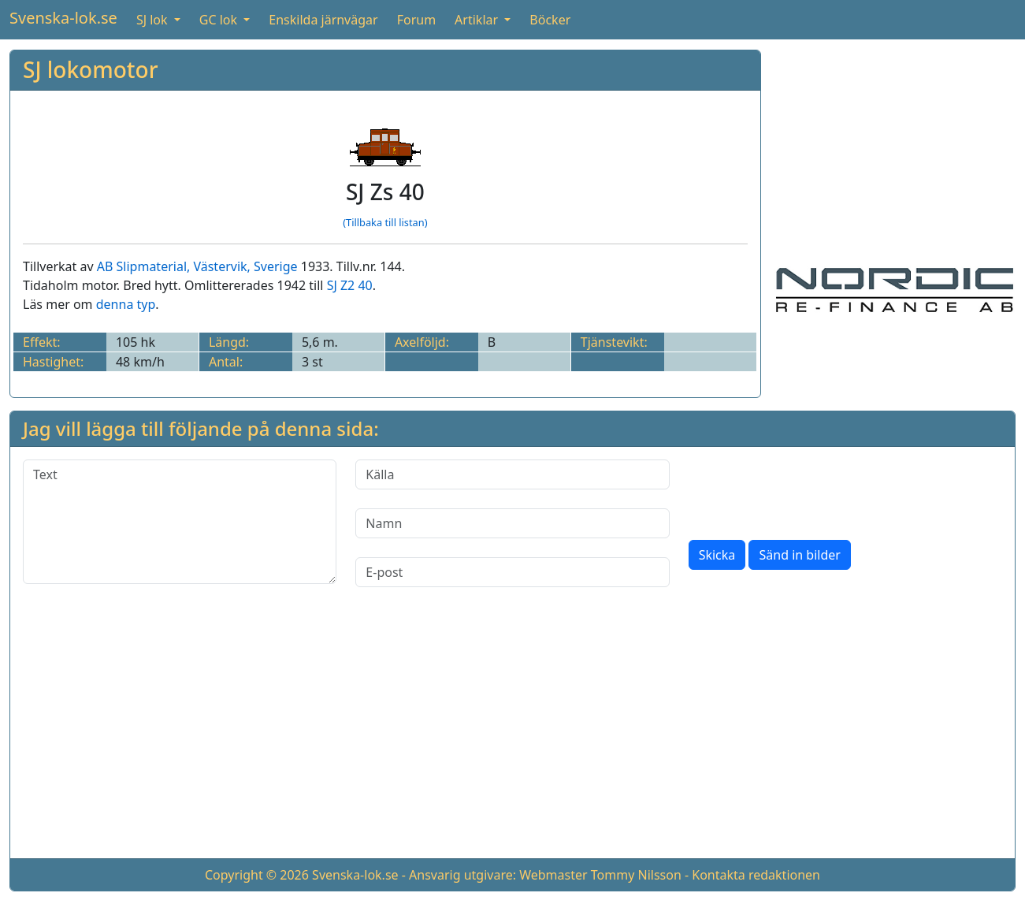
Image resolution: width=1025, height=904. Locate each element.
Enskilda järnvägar (323, 19)
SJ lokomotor (90, 69)
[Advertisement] (895, 148)
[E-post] (512, 572)
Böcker (549, 19)
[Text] (179, 521)
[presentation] (808, 490)
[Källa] (512, 474)
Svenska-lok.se (63, 17)
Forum (416, 19)
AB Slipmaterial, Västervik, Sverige (197, 266)
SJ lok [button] (153, 19)
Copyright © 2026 (257, 875)
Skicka (717, 555)
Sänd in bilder (799, 555)
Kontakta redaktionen (756, 875)
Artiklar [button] (478, 19)
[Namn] (512, 523)
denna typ (126, 304)
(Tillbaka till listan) (385, 222)
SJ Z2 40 (350, 285)
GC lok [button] (219, 19)
